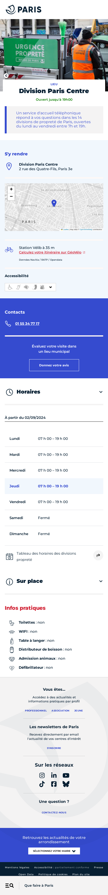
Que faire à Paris (38, 885)
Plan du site (81, 874)
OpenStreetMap (86, 229)
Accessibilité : (61, 867)
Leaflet (65, 229)
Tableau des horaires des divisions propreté (46, 556)
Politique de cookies (53, 874)
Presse (98, 867)
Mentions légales (17, 867)
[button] (54, 203)
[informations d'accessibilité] (30, 287)
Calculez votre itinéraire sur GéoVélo (50, 252)
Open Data (26, 874)
